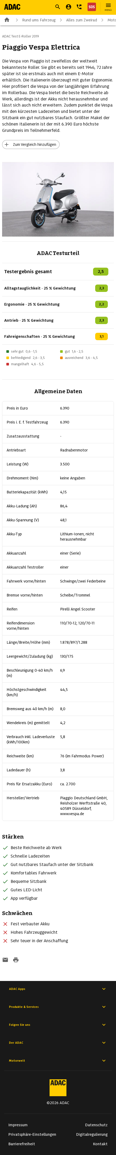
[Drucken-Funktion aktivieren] (16, 960)
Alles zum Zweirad (77, 20)
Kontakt (100, 1144)
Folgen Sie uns (58, 1025)
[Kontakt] (79, 7)
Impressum (18, 1125)
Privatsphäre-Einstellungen (32, 1134)
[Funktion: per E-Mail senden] (5, 960)
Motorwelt (58, 1060)
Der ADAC (58, 1043)
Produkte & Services (58, 1007)
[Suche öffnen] (57, 6)
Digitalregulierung (92, 1134)
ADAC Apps (58, 989)
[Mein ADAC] (68, 7)
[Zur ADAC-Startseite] (12, 7)
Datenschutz (96, 1125)
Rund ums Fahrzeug (35, 20)
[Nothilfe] (90, 7)
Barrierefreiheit (21, 1144)
